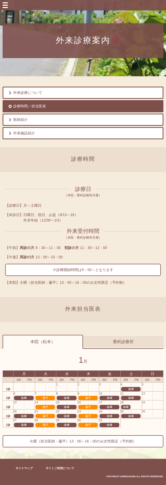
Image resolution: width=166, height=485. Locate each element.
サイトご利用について (60, 468)
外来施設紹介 (24, 133)
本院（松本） (42, 342)
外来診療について (27, 93)
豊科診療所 (123, 342)
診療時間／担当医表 (29, 106)
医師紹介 (20, 119)
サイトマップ (24, 468)
